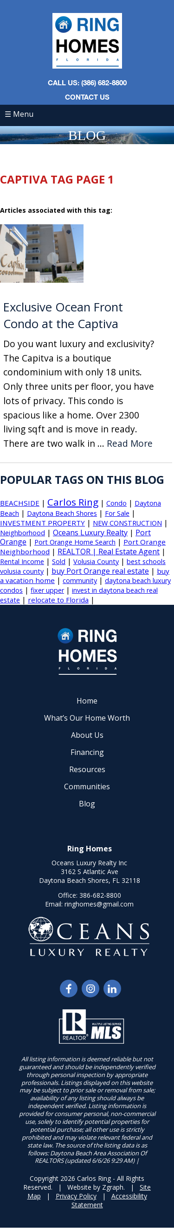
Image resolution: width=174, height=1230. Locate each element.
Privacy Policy (76, 1196)
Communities (87, 786)
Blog (87, 804)
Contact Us (87, 97)
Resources (87, 769)
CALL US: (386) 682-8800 (87, 82)
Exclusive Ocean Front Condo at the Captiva (63, 315)
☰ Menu (19, 114)
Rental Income (22, 561)
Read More (130, 444)
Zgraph (112, 1187)
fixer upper (47, 590)
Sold (58, 561)
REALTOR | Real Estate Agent (109, 551)
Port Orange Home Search (75, 542)
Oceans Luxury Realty (90, 532)
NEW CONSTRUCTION (127, 523)
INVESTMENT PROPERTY (42, 522)
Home (87, 701)
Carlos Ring (72, 501)
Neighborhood (22, 532)
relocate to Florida (58, 599)
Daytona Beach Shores (62, 513)
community (80, 580)
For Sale (117, 513)
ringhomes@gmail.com (99, 904)
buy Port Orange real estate (100, 571)
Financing (87, 752)
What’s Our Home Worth (87, 718)
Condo (116, 503)
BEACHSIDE (19, 502)
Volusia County (96, 561)
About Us (87, 735)
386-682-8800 (100, 895)
